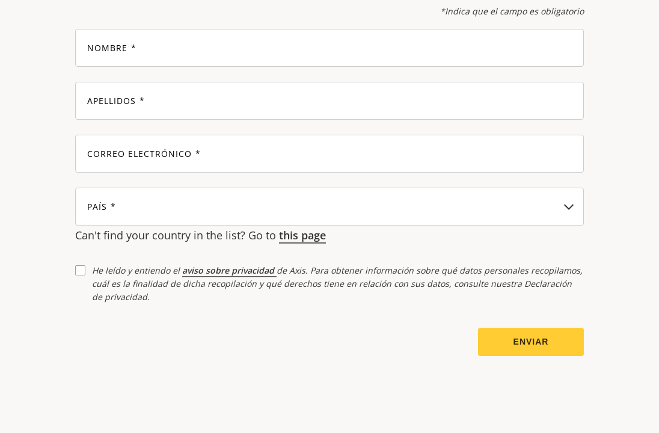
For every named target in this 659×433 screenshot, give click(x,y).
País (97, 207)
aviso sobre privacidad (229, 270)
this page (302, 235)
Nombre (107, 48)
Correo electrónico (139, 154)
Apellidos (111, 101)
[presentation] (166, 342)
